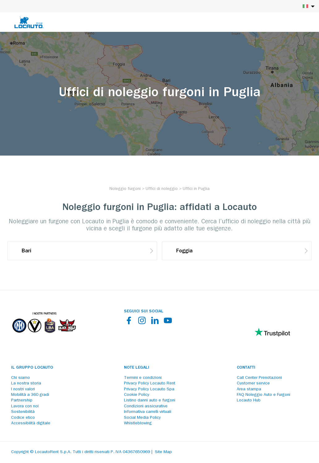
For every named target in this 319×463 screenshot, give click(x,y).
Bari (26, 251)
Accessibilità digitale (30, 423)
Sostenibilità (23, 412)
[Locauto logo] (29, 22)
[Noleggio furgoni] (125, 189)
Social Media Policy (142, 418)
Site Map (163, 452)
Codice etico (23, 418)
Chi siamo (20, 378)
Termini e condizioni (143, 378)
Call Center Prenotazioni (259, 378)
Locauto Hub (249, 400)
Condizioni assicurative (146, 406)
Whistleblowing (138, 423)
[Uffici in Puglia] (196, 189)
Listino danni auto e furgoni (149, 400)
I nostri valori (23, 389)
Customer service (253, 383)
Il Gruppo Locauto (32, 368)
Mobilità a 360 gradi (30, 395)
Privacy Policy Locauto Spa (149, 389)
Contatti (246, 368)
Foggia (184, 251)
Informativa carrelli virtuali (147, 412)
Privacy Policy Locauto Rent (149, 383)
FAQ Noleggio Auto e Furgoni (263, 395)
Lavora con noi (25, 406)
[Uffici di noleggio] (162, 189)
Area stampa (249, 389)
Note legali (136, 368)
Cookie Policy (136, 395)
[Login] (292, 22)
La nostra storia (26, 383)
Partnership (21, 400)
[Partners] (44, 337)
